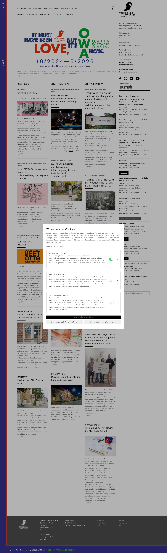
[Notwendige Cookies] (111, 259)
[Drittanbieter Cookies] (111, 302)
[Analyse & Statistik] (111, 280)
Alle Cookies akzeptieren (83, 317)
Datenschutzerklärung (55, 246)
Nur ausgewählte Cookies (64, 322)
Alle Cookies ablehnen (102, 322)
